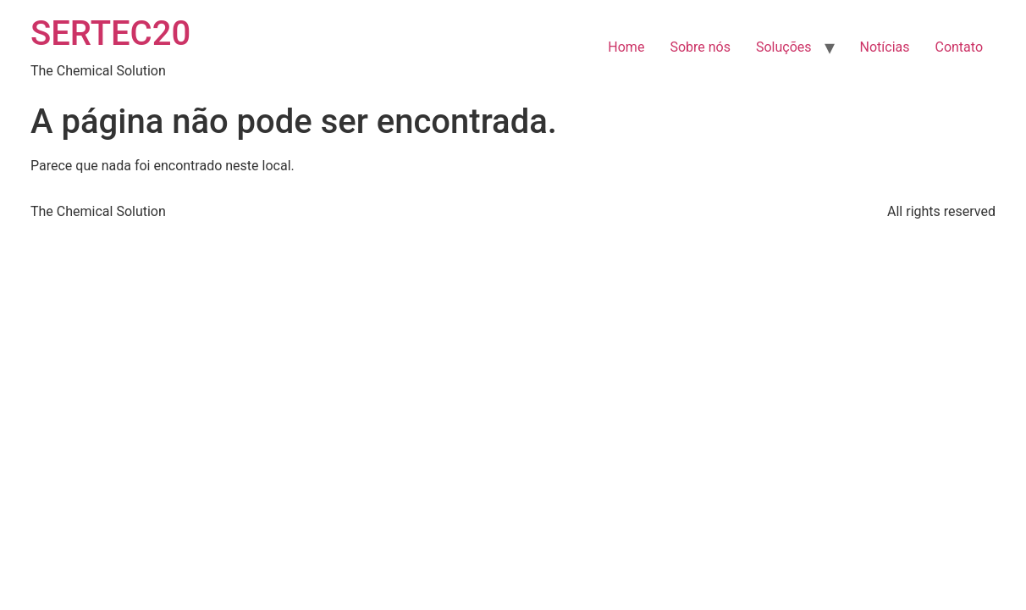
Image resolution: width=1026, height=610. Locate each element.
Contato (959, 47)
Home (626, 47)
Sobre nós (700, 47)
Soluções (784, 47)
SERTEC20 (110, 33)
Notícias (885, 47)
